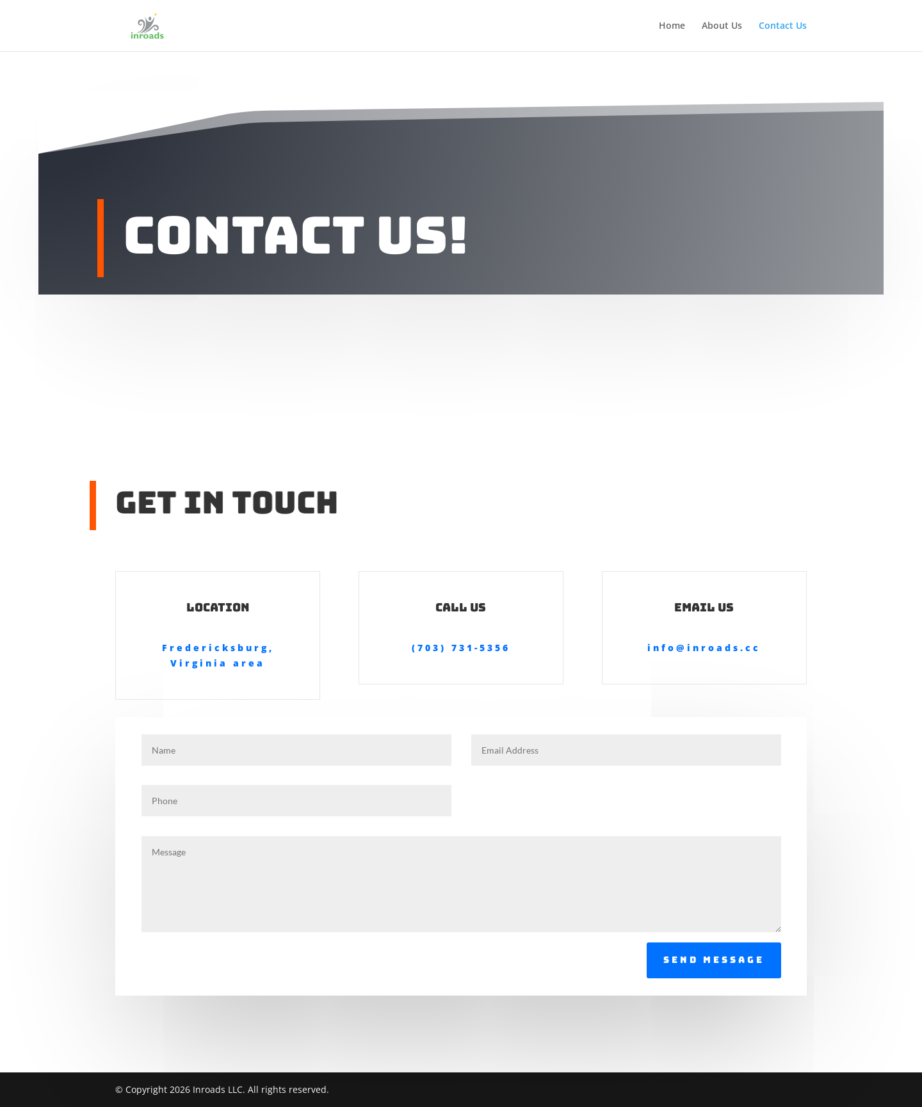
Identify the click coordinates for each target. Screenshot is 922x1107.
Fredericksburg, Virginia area (218, 655)
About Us (722, 26)
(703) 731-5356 (461, 648)
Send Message (713, 960)
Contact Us (783, 26)
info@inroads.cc (704, 648)
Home (672, 26)
